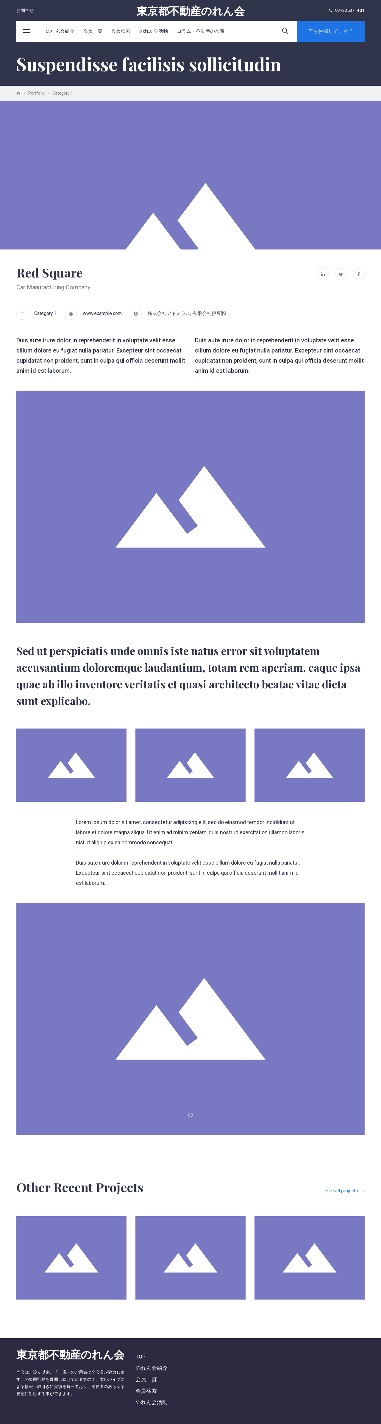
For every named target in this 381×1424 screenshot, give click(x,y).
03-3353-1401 (350, 10)
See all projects (345, 1191)
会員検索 (120, 31)
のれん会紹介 (60, 31)
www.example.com (102, 313)
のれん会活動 (153, 31)
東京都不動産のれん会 (191, 10)
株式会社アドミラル (169, 313)
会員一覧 (92, 31)
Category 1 (45, 313)
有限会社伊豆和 (209, 313)
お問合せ (25, 10)
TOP (140, 1356)
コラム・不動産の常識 (200, 31)
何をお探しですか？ (331, 31)
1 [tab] (190, 1115)
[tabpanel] (190, 1019)
